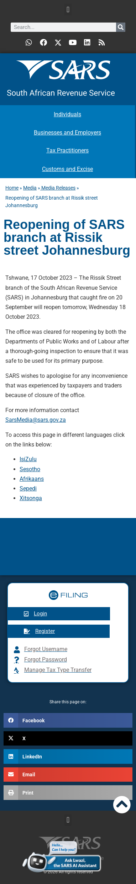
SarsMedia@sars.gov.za (35, 419)
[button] (67, 9)
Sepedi (28, 488)
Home (12, 188)
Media (30, 188)
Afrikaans (32, 478)
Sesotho (30, 469)
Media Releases (57, 188)
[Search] (120, 27)
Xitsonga (31, 498)
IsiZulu (28, 459)
